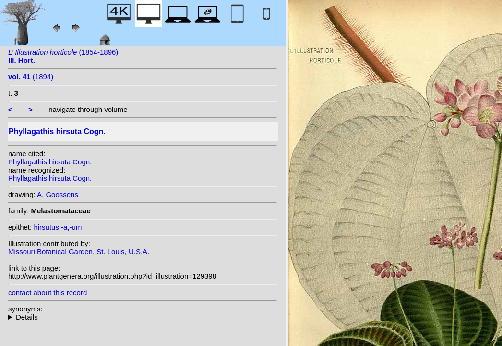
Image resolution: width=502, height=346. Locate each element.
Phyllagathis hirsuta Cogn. (50, 162)
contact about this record (47, 292)
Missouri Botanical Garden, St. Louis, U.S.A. (78, 251)
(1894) (30, 77)
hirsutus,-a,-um (58, 227)
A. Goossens (57, 194)
